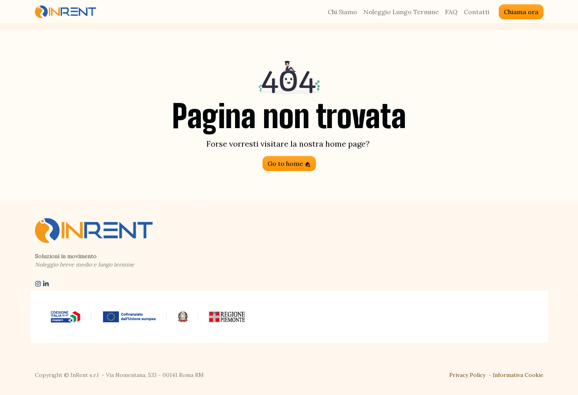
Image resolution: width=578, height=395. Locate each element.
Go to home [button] (289, 163)
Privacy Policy (467, 374)
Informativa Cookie (518, 374)
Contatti (476, 12)
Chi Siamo (342, 12)
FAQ (451, 12)
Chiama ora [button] (521, 12)
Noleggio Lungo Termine (401, 12)
